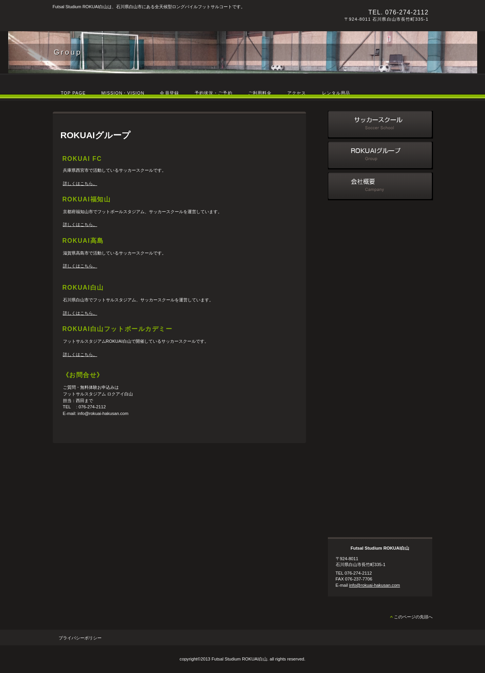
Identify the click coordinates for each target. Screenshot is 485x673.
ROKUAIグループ (380, 155)
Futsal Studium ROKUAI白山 (160, 20)
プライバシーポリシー (80, 638)
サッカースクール (380, 125)
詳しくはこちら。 (80, 183)
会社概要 (380, 186)
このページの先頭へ (413, 616)
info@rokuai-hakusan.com (374, 585)
